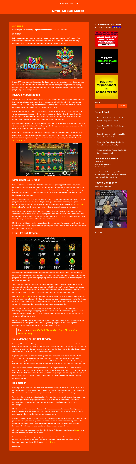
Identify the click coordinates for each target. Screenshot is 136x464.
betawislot (98, 232)
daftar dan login (110, 172)
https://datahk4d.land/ (103, 164)
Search (97, 102)
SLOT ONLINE (17, 26)
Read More (17, 446)
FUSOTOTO (99, 162)
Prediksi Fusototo (101, 167)
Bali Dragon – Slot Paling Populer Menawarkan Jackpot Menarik (39, 30)
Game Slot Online (24, 296)
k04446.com (50, 442)
